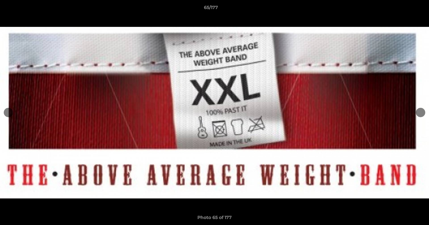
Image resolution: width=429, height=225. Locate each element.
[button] (402, 9)
